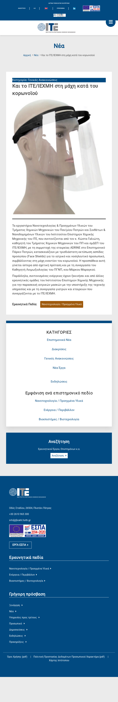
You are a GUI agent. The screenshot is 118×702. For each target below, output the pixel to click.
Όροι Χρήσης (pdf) (17, 670)
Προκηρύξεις (18, 655)
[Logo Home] (59, 28)
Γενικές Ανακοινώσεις (59, 358)
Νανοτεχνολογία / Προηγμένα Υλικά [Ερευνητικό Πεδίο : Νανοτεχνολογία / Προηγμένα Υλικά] (62, 304)
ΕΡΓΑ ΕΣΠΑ (20, 558)
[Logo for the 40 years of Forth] (59, 15)
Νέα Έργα (59, 368)
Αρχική (27, 55)
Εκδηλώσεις (59, 381)
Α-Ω (34, 8)
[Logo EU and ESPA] (91, 8)
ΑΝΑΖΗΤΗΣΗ (22, 8)
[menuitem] (46, 9)
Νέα (36, 55)
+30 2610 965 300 (19, 508)
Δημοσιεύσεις (18, 643)
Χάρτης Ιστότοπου (59, 673)
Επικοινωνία (61, 8)
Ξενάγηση (16, 618)
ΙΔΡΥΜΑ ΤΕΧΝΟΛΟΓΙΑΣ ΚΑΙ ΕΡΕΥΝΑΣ (59, 3)
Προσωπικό (17, 637)
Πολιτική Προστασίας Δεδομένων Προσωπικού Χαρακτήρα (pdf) (69, 670)
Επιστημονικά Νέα (59, 340)
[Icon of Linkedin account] (74, 8)
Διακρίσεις (59, 349)
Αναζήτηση (59, 455)
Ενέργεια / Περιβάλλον (59, 410)
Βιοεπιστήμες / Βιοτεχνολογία (59, 419)
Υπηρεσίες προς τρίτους (24, 630)
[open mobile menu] (111, 22)
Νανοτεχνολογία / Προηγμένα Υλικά (59, 401)
